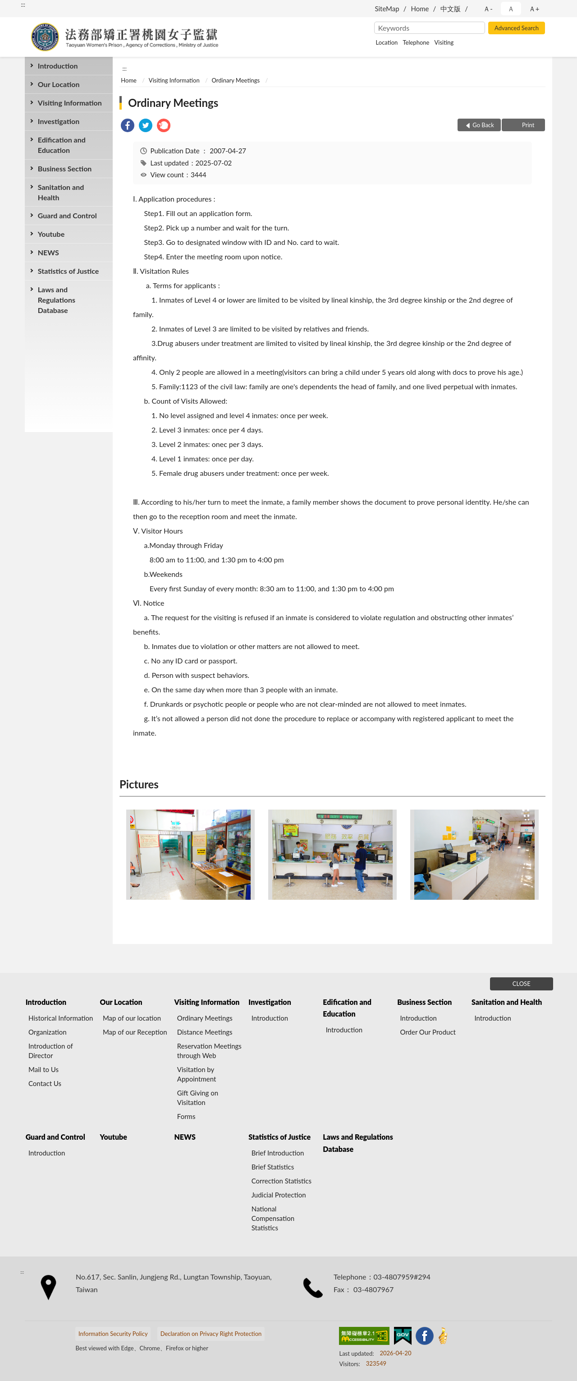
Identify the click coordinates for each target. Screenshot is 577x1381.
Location (387, 42)
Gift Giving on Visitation (197, 1097)
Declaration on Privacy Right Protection (211, 1333)
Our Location (59, 84)
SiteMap (387, 9)
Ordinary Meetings (236, 80)
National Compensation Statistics (273, 1218)
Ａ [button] (511, 9)
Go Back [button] (483, 125)
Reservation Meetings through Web (209, 1050)
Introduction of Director (50, 1050)
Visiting (444, 42)
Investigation (59, 121)
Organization (47, 1032)
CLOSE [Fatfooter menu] (522, 983)
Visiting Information (70, 102)
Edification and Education (62, 144)
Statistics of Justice (68, 271)
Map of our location (132, 1018)
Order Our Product (428, 1032)
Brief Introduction (278, 1153)
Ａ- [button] (488, 9)
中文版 (450, 9)
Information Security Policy (113, 1333)
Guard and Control (67, 215)
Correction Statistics (281, 1181)
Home (420, 9)
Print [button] (528, 125)
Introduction (58, 65)
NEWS (48, 252)
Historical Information (60, 1018)
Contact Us (44, 1083)
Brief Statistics (273, 1167)
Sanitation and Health (61, 192)
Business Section (65, 168)
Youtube (51, 234)
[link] (127, 126)
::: (23, 4)
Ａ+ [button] (534, 9)
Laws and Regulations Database (56, 299)
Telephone (416, 42)
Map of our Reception (135, 1032)
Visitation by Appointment (196, 1074)
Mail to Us (43, 1069)
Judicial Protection (279, 1195)
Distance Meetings (205, 1032)
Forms (186, 1116)
